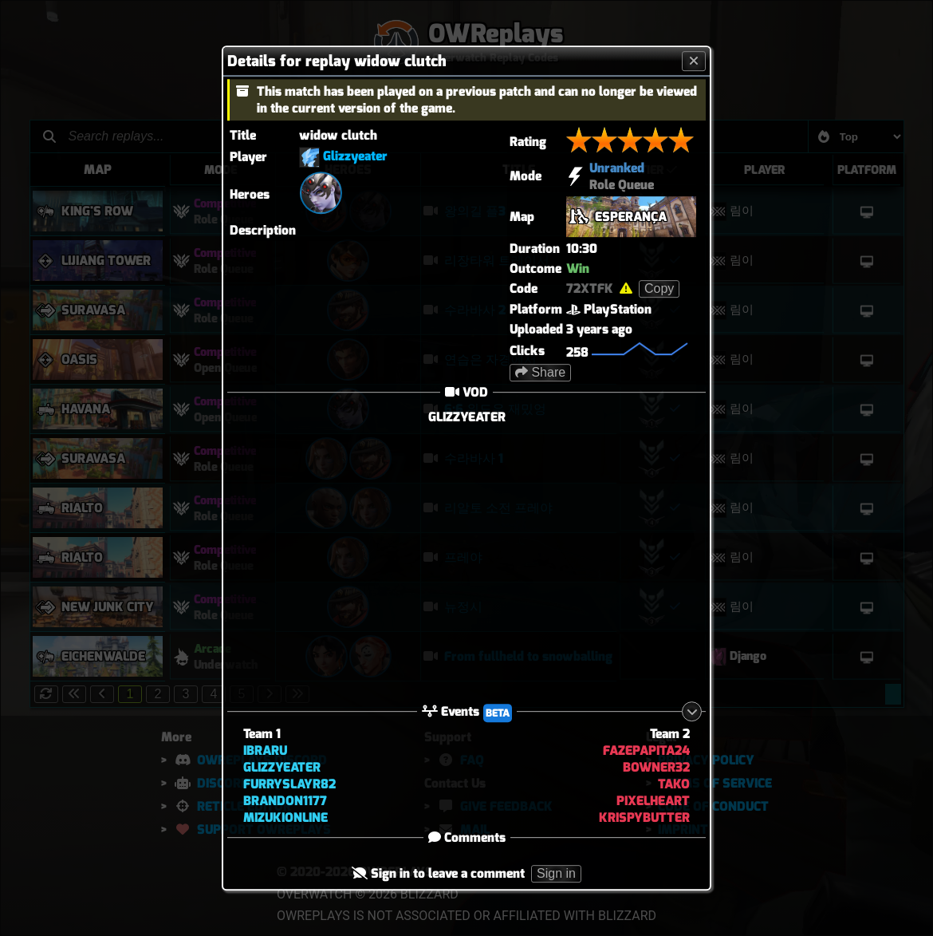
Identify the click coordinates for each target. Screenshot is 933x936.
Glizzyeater (355, 156)
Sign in (556, 874)
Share (540, 372)
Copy (659, 288)
